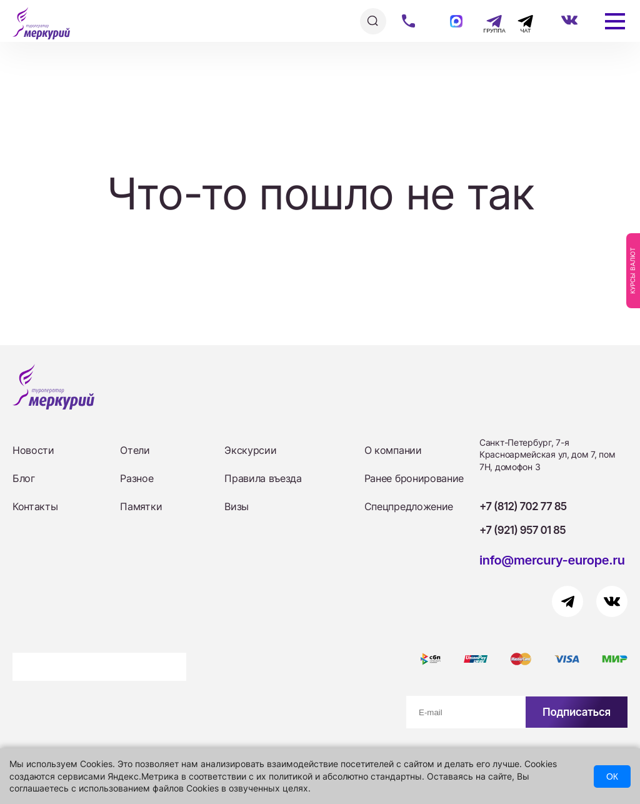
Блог (23, 478)
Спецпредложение (408, 506)
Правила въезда (263, 478)
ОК (612, 776)
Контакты (35, 506)
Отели (134, 450)
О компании (393, 450)
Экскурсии (250, 450)
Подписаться (576, 712)
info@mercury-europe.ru (552, 560)
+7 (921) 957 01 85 (522, 530)
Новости (33, 450)
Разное (136, 478)
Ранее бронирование (414, 478)
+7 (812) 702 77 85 (523, 506)
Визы (236, 506)
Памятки (141, 506)
